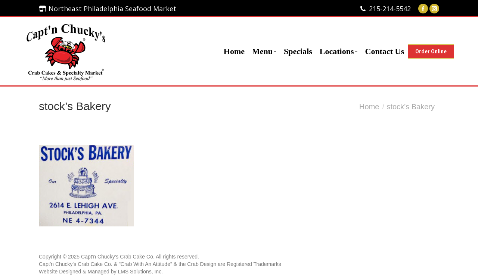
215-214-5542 (390, 8)
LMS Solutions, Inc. (140, 272)
